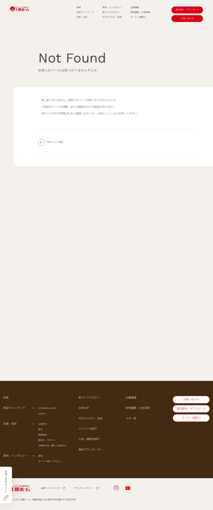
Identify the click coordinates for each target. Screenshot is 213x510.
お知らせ (84, 409)
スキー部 (131, 420)
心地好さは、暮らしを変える (52, 446)
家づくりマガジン (89, 399)
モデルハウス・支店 (90, 420)
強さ (40, 430)
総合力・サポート (47, 441)
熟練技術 (42, 436)
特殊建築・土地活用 (138, 409)
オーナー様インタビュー (50, 462)
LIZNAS (42, 414)
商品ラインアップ (14, 409)
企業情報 (131, 399)
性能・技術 (10, 425)
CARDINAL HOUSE (47, 409)
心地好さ (42, 425)
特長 (6, 399)
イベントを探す (88, 430)
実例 (40, 457)
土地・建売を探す (89, 440)
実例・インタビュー (15, 457)
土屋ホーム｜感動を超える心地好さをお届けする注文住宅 (48, 500)
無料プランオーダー (91, 451)
